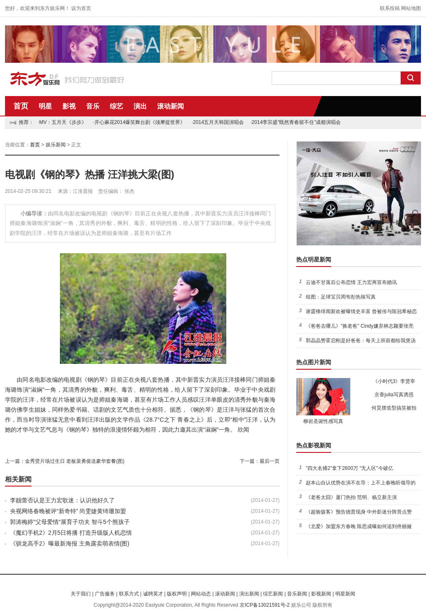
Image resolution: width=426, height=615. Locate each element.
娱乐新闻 (56, 145)
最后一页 (270, 461)
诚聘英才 (153, 594)
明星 (45, 106)
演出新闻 (249, 594)
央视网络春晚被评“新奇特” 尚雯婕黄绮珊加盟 (68, 511)
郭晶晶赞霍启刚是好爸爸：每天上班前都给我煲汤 (361, 340)
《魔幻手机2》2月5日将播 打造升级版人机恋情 (71, 532)
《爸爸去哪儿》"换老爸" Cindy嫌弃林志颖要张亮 (360, 326)
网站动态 (201, 594)
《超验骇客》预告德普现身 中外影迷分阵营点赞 (359, 512)
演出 (140, 106)
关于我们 (81, 594)
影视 (69, 106)
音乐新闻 (297, 594)
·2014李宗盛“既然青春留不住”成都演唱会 (295, 122)
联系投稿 (390, 8)
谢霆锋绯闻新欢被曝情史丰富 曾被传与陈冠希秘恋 (361, 311)
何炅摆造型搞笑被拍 (394, 408)
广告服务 (105, 594)
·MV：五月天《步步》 (62, 122)
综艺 (116, 106)
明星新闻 (345, 594)
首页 (20, 106)
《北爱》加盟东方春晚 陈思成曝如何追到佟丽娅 (359, 526)
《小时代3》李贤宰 (394, 381)
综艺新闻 (273, 594)
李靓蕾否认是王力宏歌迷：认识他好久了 (62, 500)
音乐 (92, 106)
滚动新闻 (170, 106)
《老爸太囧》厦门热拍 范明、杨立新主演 (351, 497)
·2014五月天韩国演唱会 (217, 122)
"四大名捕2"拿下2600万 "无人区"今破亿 (349, 468)
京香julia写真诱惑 (393, 395)
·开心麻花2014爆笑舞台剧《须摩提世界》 (139, 122)
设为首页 (81, 8)
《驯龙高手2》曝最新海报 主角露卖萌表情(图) (69, 543)
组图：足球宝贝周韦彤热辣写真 (341, 297)
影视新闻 (321, 594)
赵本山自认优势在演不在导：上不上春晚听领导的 (361, 483)
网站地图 (411, 8)
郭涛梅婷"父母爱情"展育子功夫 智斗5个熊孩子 (70, 522)
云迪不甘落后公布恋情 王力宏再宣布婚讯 (351, 282)
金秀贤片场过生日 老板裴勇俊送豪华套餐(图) (74, 461)
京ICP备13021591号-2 (265, 605)
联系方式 (129, 594)
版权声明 (177, 594)
